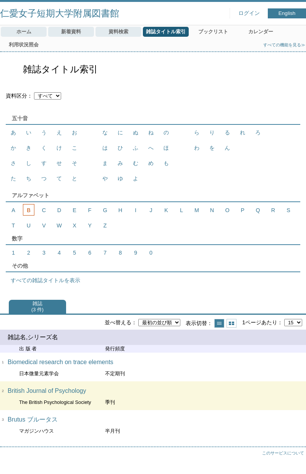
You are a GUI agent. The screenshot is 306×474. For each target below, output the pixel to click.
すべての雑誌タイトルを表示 (45, 280)
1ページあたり (259, 322)
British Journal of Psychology (47, 390)
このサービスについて (283, 453)
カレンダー (260, 31)
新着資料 (71, 31)
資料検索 (118, 31)
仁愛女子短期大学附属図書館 (59, 13)
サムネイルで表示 (231, 323)
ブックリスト (213, 31)
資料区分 (16, 96)
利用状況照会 (24, 44)
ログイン (249, 13)
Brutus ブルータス (33, 419)
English (287, 13)
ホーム (23, 31)
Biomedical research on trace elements (60, 362)
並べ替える (118, 322)
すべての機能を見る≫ (284, 44)
